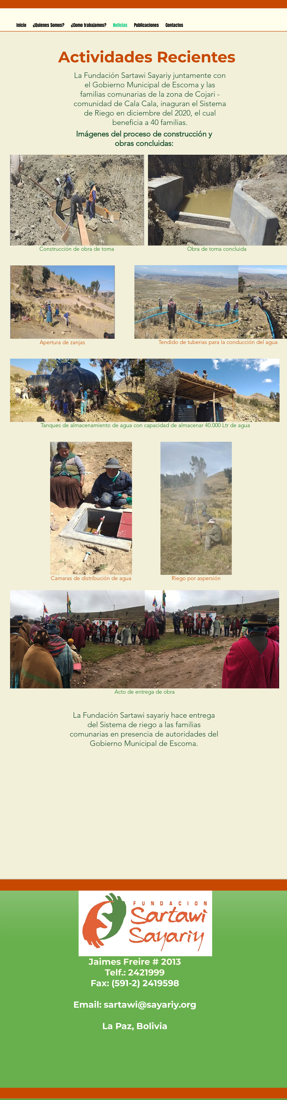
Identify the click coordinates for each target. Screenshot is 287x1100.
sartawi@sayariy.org (150, 1004)
